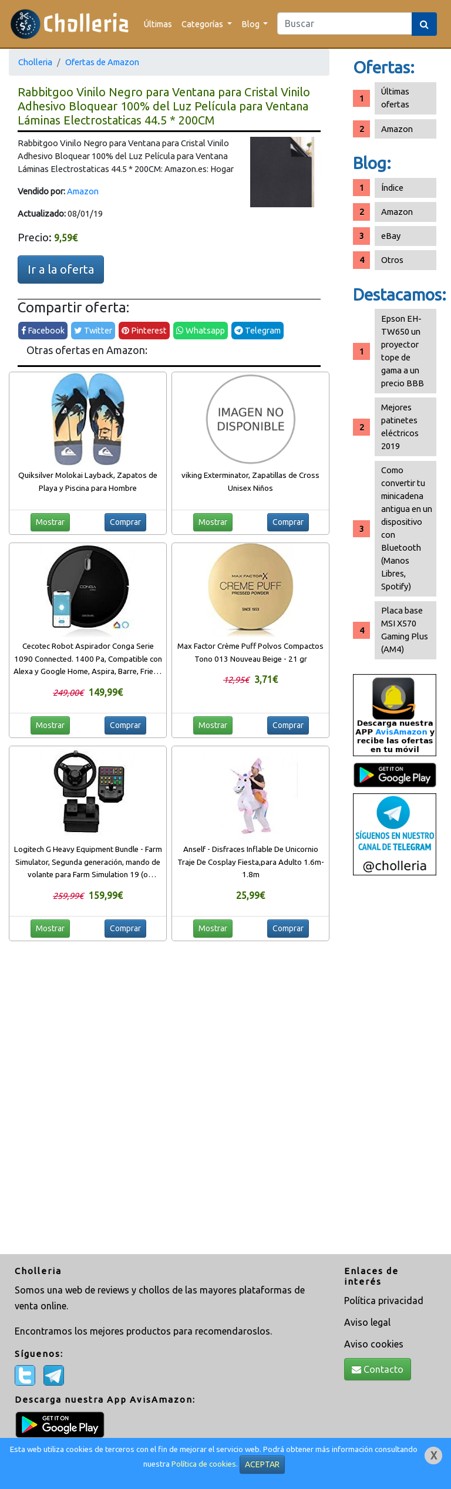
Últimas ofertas (395, 97)
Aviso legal (367, 1322)
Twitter (93, 330)
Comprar (125, 522)
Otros (392, 260)
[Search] (344, 23)
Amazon (83, 191)
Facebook (43, 330)
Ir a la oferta (61, 269)
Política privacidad (383, 1300)
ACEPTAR (262, 1464)
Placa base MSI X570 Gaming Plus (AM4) (404, 629)
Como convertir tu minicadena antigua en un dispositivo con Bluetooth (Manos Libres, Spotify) (406, 528)
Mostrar (50, 522)
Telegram (257, 330)
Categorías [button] (203, 24)
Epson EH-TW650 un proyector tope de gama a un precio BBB (402, 351)
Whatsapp (200, 330)
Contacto (377, 1369)
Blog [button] (251, 24)
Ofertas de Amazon (102, 62)
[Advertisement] (394, 1066)
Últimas (158, 24)
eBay (390, 236)
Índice (392, 188)
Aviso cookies (373, 1344)
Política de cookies (203, 1464)
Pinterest (144, 330)
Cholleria (35, 62)
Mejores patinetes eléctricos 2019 (400, 426)
